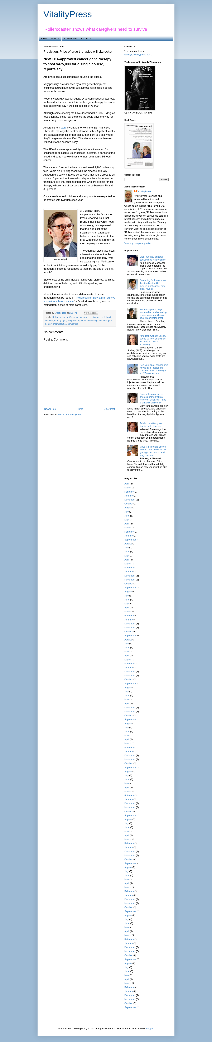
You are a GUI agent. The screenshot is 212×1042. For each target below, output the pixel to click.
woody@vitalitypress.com (137, 54)
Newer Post (50, 409)
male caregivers (94, 320)
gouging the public (68, 320)
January (128, 495)
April (126, 483)
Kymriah (82, 320)
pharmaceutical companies (65, 324)
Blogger (149, 1028)
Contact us (86, 38)
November (129, 579)
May (126, 519)
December (129, 499)
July (126, 511)
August (128, 507)
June (127, 515)
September (130, 539)
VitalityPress (67, 14)
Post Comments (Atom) (70, 414)
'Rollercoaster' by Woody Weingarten (69, 317)
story (63, 127)
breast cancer (94, 317)
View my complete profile (137, 243)
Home (44, 38)
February (129, 491)
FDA (56, 320)
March (127, 487)
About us (55, 38)
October (128, 503)
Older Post (109, 409)
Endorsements (70, 38)
